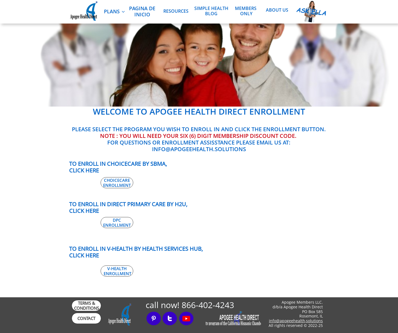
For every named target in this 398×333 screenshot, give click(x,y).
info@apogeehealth (287, 320)
